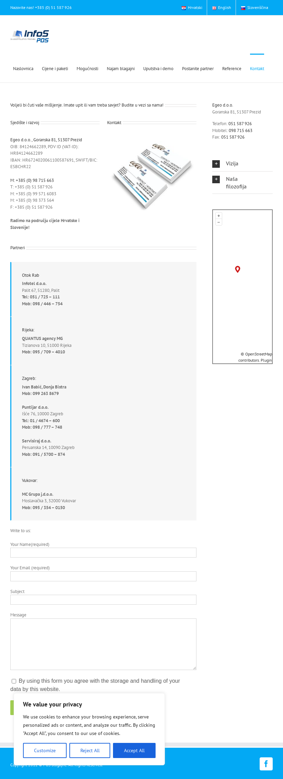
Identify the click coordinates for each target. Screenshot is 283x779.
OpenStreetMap (258, 353)
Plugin (266, 360)
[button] (229, 163)
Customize (45, 750)
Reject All (90, 750)
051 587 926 (240, 124)
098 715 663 (240, 130)
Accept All (134, 750)
